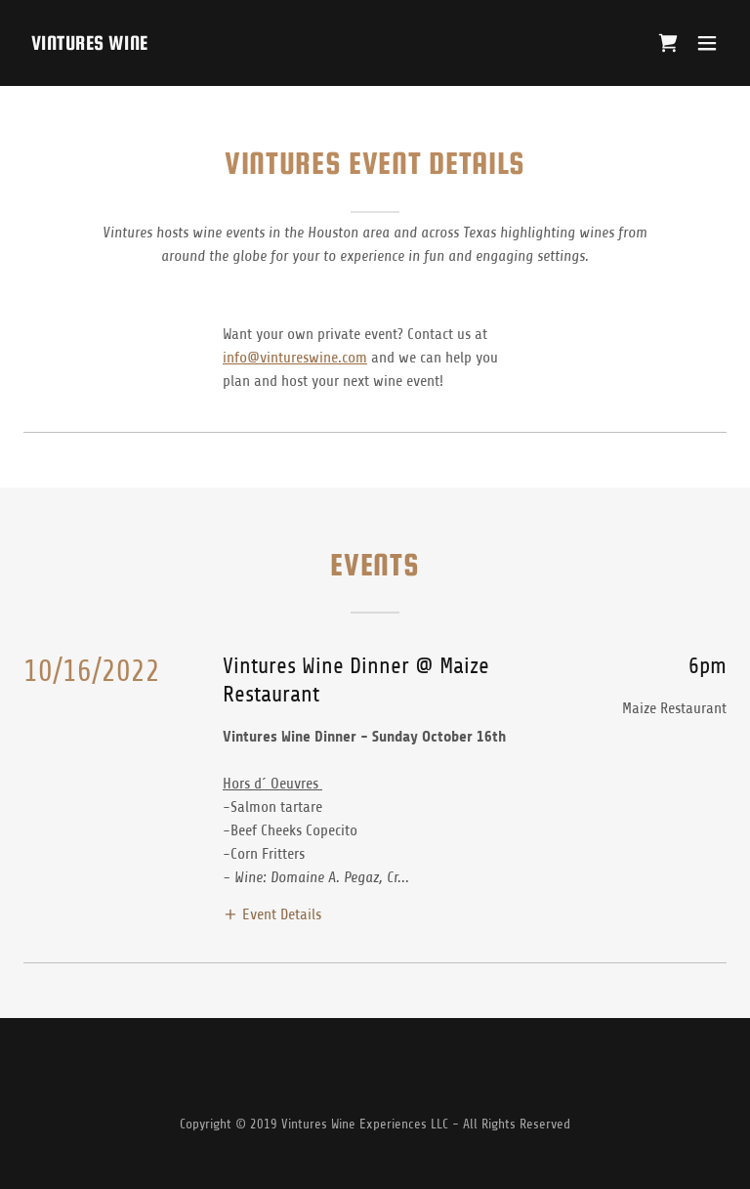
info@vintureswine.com (295, 357)
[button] (707, 43)
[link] (89, 45)
